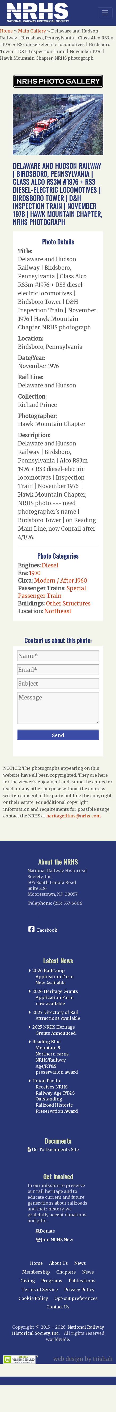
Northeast (58, 611)
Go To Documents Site (53, 1149)
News (80, 1263)
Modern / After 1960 (60, 580)
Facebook (47, 930)
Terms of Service (40, 1289)
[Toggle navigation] (105, 12)
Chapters (66, 1272)
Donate (47, 1231)
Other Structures (68, 603)
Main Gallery (32, 31)
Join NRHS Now (57, 1239)
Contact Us (58, 1306)
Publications (82, 1280)
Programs (51, 1280)
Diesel (50, 565)
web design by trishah (83, 1359)
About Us (58, 1263)
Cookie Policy (33, 1298)
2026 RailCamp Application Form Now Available (53, 976)
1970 (35, 573)
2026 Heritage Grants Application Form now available (55, 997)
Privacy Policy (79, 1289)
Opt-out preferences (76, 1298)
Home (6, 31)
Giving (27, 1280)
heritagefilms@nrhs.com (73, 815)
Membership (36, 1272)
